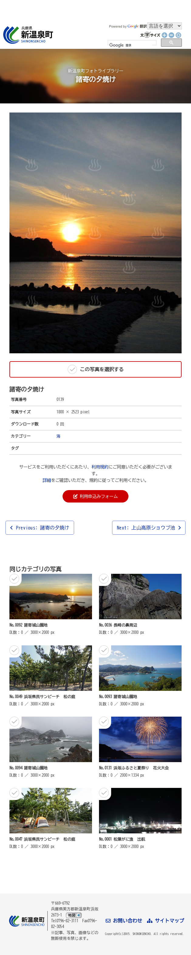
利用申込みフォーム (95, 496)
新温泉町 (27, 35)
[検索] (130, 45)
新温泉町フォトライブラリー (95, 71)
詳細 (47, 480)
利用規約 (99, 467)
